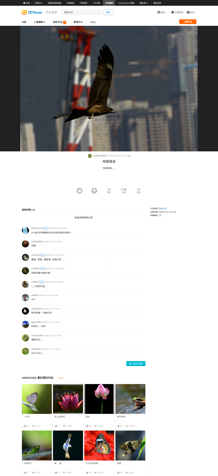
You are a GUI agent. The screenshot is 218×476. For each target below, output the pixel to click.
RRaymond (36, 228)
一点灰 (26, 417)
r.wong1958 (37, 335)
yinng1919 (36, 308)
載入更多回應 (136, 363)
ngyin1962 (36, 322)
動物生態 (163, 208)
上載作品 (188, 22)
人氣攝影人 (40, 22)
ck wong (35, 255)
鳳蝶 (119, 463)
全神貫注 (27, 463)
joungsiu (35, 268)
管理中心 (78, 22)
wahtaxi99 (36, 349)
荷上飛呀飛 (59, 417)
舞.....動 (57, 463)
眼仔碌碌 (121, 417)
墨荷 (88, 417)
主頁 (24, 22)
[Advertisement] (109, 179)
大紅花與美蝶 (92, 463)
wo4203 (35, 295)
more (60, 378)
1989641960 (97, 155)
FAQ (92, 22)
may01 (34, 281)
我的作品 (59, 22)
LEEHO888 (37, 241)
